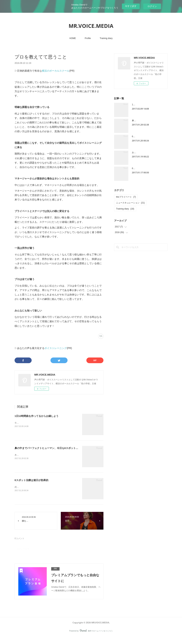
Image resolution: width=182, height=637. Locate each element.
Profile (88, 38)
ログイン (152, 6)
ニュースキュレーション (130, 203)
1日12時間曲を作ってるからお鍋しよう (36, 416)
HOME (72, 38)
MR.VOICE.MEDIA (91, 25)
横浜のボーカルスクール (55, 70)
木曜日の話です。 (23, 455)
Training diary (106, 38)
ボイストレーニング (55, 348)
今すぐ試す (130, 6)
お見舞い (136, 152)
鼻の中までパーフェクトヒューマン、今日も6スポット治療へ (49, 448)
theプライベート (126, 197)
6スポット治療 (139, 168)
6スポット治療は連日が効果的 (31, 480)
